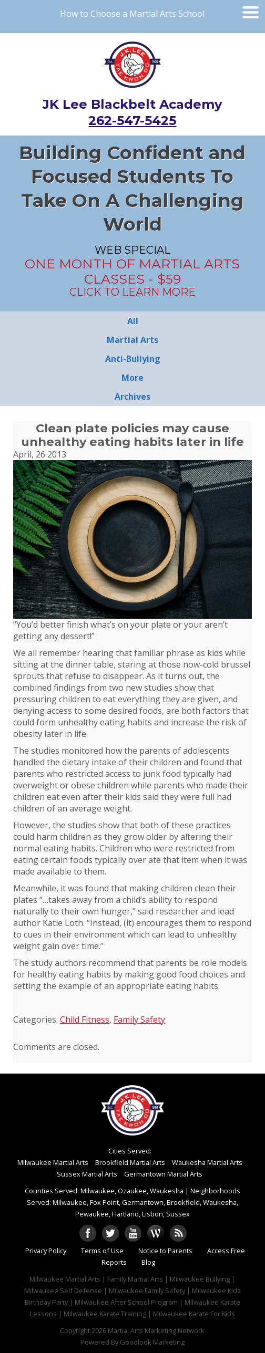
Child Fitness (84, 1019)
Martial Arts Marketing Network (156, 1330)
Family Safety (139, 1019)
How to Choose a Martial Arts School (132, 13)
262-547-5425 (132, 120)
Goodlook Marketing (152, 1342)
